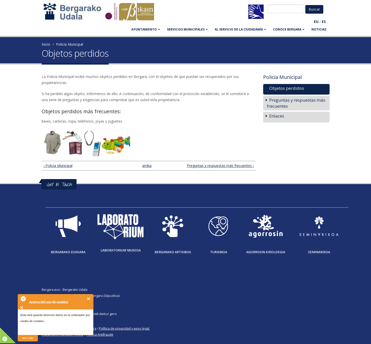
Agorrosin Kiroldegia (265, 252)
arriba (146, 165)
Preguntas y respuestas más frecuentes (296, 103)
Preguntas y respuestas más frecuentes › (220, 165)
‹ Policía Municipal (57, 165)
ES (324, 21)
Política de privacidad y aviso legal (124, 328)
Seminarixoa (319, 252)
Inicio (46, 44)
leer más (27, 337)
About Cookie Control (23, 298)
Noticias (318, 29)
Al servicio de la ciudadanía (240, 29)
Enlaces (276, 116)
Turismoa (218, 252)
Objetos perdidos (286, 88)
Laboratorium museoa (121, 250)
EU (316, 21)
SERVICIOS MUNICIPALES (187, 29)
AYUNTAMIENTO (145, 29)
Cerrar (88, 298)
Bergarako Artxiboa (173, 252)
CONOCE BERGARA (288, 29)
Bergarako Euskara (68, 252)
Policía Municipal (69, 44)
